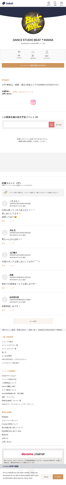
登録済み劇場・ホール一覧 (11, 400)
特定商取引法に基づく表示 (11, 431)
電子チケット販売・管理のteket (14, 330)
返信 (3, 221)
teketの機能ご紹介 (9, 386)
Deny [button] (46, 477)
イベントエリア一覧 (9, 349)
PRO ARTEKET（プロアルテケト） (15, 359)
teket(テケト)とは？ (9, 376)
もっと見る (33, 321)
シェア (12, 221)
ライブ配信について (9, 390)
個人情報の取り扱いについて (12, 427)
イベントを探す (7, 342)
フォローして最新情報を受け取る (33, 65)
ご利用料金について (9, 383)
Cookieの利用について (10, 424)
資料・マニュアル (8, 397)
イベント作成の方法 (9, 379)
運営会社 (5, 435)
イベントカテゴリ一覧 (10, 345)
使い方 (4, 352)
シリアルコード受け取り (11, 363)
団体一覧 (32, 330)
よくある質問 (7, 356)
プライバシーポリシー (10, 420)
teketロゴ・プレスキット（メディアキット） (18, 404)
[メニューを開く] (61, 3)
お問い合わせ (7, 442)
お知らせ (5, 438)
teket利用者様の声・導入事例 (13, 393)
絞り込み (59, 125)
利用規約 (5, 417)
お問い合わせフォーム (22, 92)
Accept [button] (58, 477)
